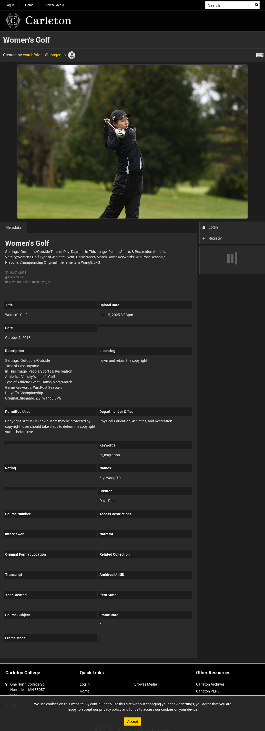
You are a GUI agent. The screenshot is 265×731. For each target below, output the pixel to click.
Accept (132, 721)
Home (29, 5)
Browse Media (54, 5)
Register (212, 238)
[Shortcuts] (259, 54)
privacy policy (110, 709)
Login (210, 227)
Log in (10, 5)
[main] (132, 347)
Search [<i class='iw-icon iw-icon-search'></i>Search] (256, 4)
